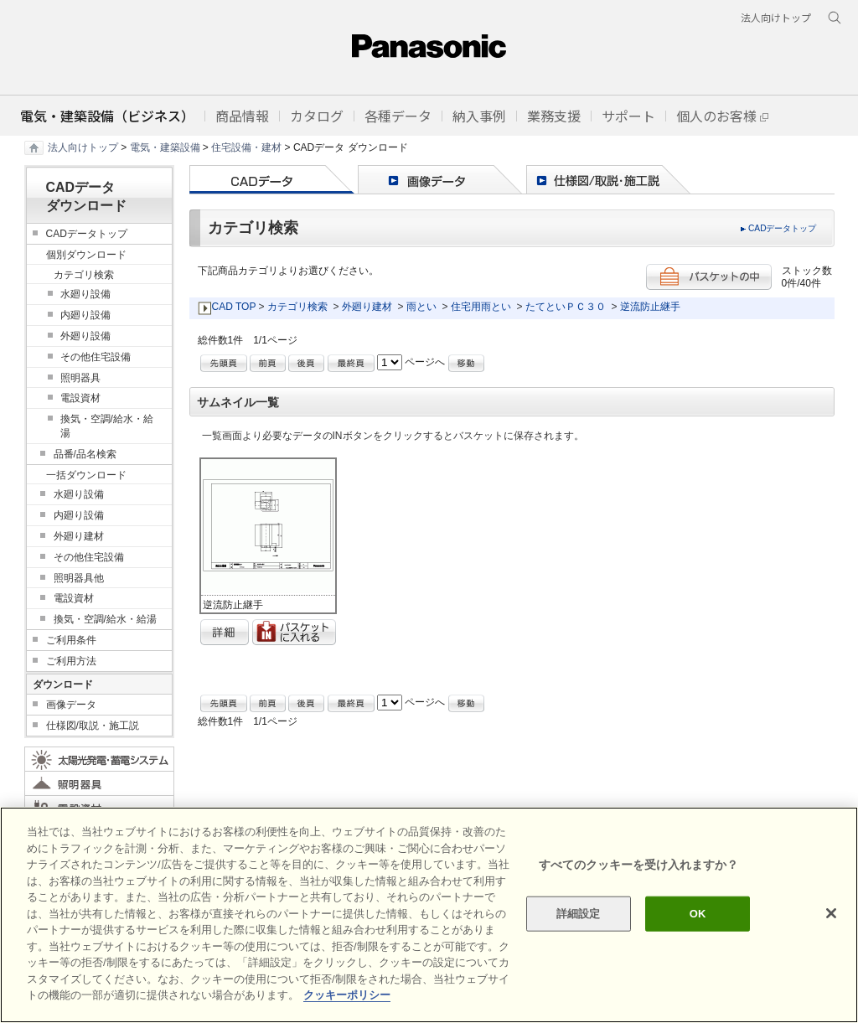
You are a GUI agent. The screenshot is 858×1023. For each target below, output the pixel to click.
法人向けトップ (83, 147)
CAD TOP (234, 307)
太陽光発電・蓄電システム (99, 759)
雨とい (421, 307)
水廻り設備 (85, 294)
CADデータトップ (782, 228)
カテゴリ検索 (297, 307)
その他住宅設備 (95, 357)
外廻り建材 (367, 307)
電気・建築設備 (165, 147)
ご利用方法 (71, 661)
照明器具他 (79, 578)
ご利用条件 (71, 640)
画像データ (71, 704)
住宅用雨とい (481, 307)
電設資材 (80, 398)
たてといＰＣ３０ (565, 307)
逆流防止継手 (650, 307)
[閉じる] (831, 913)
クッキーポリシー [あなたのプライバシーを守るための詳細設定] (346, 995)
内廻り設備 (85, 315)
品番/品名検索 (85, 454)
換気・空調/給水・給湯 (106, 426)
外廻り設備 (85, 336)
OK (698, 913)
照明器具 (80, 378)
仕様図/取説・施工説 (92, 725)
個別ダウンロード (86, 255)
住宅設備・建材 (246, 147)
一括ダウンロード (86, 475)
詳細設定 (578, 913)
